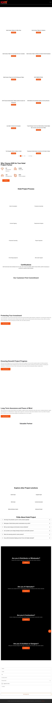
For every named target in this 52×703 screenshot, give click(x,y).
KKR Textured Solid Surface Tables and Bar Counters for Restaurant (13, 101)
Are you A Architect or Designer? (26, 643)
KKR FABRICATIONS (38, 77)
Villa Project (13, 502)
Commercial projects (39, 502)
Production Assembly (39, 206)
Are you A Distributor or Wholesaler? (26, 558)
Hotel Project (13, 494)
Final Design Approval (13, 257)
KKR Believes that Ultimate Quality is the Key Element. (38, 100)
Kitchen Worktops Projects (13, 509)
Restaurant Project (38, 509)
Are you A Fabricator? (26, 587)
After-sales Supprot (39, 257)
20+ (6, 168)
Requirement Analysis (38, 223)
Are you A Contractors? (26, 615)
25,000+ (20, 168)
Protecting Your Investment (11, 315)
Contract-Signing (13, 223)
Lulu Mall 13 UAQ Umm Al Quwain (14, 125)
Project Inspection (38, 240)
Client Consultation (13, 206)
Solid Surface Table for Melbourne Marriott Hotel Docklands (38, 53)
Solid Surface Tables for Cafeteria (38, 30)
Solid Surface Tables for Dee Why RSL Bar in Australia (14, 53)
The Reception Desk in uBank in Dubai (13, 151)
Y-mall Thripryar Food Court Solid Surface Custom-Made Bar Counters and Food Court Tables (38, 126)
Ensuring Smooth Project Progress (14, 361)
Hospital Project (39, 494)
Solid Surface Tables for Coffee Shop (13, 30)
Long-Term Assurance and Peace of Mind (17, 408)
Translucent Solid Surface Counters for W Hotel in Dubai (38, 151)
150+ (7, 174)
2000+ (20, 174)
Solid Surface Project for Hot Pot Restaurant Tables (13, 77)
